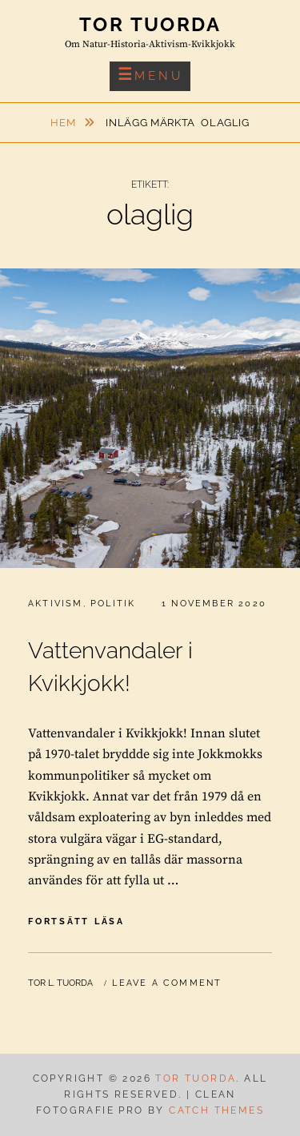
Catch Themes (216, 1110)
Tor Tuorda (150, 24)
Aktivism (55, 603)
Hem (64, 123)
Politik (112, 603)
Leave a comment (167, 983)
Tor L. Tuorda (60, 983)
